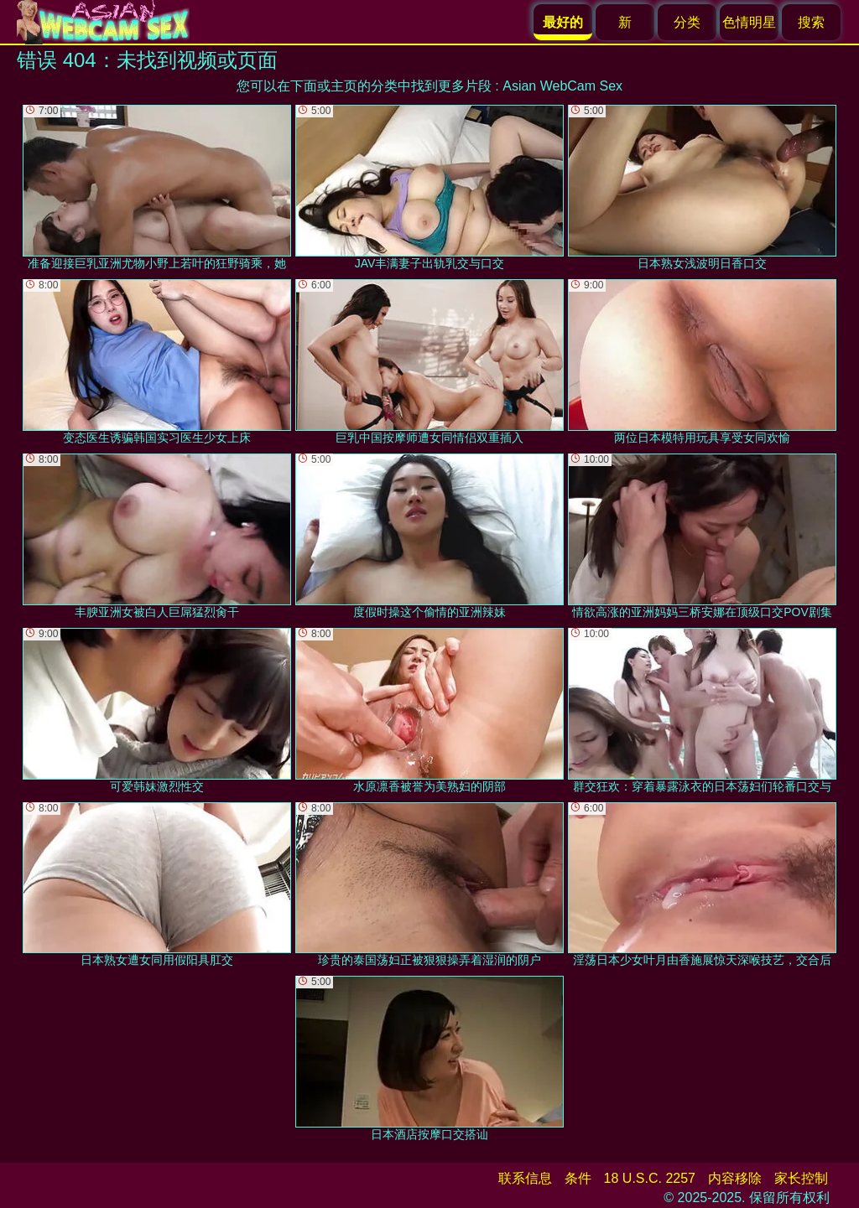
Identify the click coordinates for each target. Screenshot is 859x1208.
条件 (578, 1178)
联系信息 (525, 1178)
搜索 (811, 22)
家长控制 (801, 1178)
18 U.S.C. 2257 (649, 1178)
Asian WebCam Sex (562, 86)
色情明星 (749, 22)
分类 (687, 22)
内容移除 (735, 1178)
